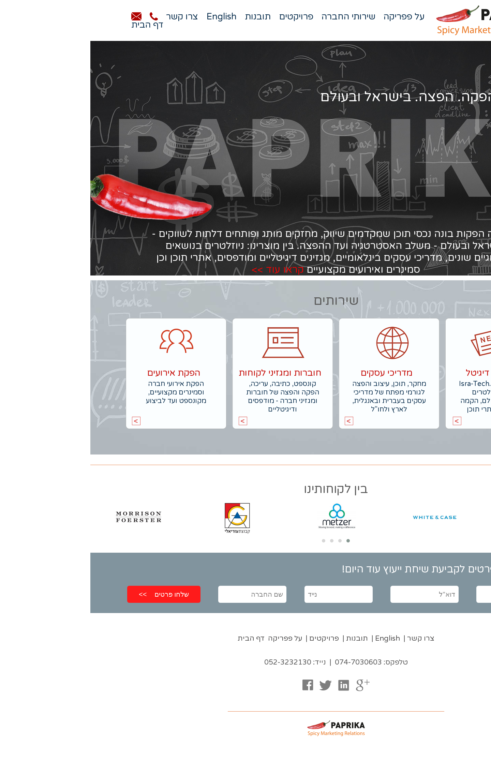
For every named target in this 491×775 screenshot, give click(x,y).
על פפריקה (313, 16)
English (131, 16)
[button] (258, 540)
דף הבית (57, 24)
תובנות (167, 16)
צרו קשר (92, 16)
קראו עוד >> (187, 269)
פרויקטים (206, 16)
